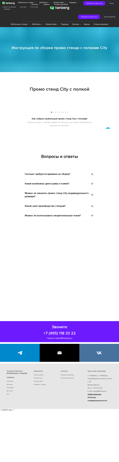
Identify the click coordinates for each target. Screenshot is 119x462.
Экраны (87, 24)
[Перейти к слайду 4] (57, 163)
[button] (87, 17)
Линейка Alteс (38, 432)
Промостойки (51, 24)
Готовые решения (100, 24)
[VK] (99, 404)
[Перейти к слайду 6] (61, 163)
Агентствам (34, 7)
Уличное (76, 24)
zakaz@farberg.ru (63, 389)
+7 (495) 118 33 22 (59, 384)
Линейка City (38, 429)
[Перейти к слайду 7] (63, 163)
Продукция (10, 439)
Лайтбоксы (36, 24)
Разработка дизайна (9, 7)
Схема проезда (94, 445)
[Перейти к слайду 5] (59, 163)
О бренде (10, 432)
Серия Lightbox (39, 426)
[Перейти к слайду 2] (53, 163)
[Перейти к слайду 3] (55, 163)
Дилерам (10, 435)
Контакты (7, 9)
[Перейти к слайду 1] (51, 163)
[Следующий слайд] (108, 134)
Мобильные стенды (19, 24)
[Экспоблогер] (20, 404)
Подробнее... (90, 2)
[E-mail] (59, 404)
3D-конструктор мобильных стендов (17, 423)
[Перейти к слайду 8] (65, 163)
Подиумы (65, 24)
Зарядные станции (40, 435)
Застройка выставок (67, 429)
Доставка (23, 7)
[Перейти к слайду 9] (67, 163)
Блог (8, 445)
